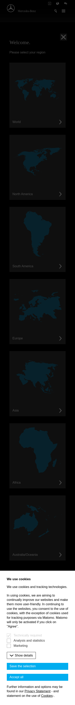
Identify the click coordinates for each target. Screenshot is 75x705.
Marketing (21, 645)
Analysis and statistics (29, 640)
